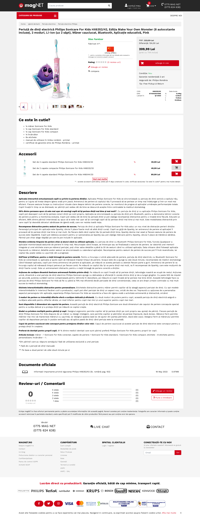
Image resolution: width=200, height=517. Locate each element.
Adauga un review (98, 67)
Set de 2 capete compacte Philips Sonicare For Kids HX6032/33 (63, 168)
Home (23, 24)
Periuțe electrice (49, 24)
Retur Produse (66, 452)
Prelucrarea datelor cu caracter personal (35, 455)
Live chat (102, 427)
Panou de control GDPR (28, 462)
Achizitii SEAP (24, 465)
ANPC (62, 468)
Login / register (108, 446)
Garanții (63, 462)
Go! (177, 452)
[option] (51, 69)
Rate (62, 458)
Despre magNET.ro (26, 446)
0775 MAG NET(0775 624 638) (171, 5)
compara (93, 71)
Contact (157, 427)
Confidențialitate (25, 458)
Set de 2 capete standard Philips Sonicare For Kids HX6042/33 (63, 162)
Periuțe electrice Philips (67, 24)
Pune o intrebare (162, 398)
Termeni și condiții (67, 465)
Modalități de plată (68, 449)
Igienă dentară (34, 24)
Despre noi (176, 15)
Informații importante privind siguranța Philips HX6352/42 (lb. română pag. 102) (72, 372)
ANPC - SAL (65, 471)
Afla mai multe (169, 513)
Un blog (22, 452)
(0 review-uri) (108, 62)
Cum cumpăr (65, 446)
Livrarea (63, 455)
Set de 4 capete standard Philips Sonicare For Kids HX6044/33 (63, 174)
